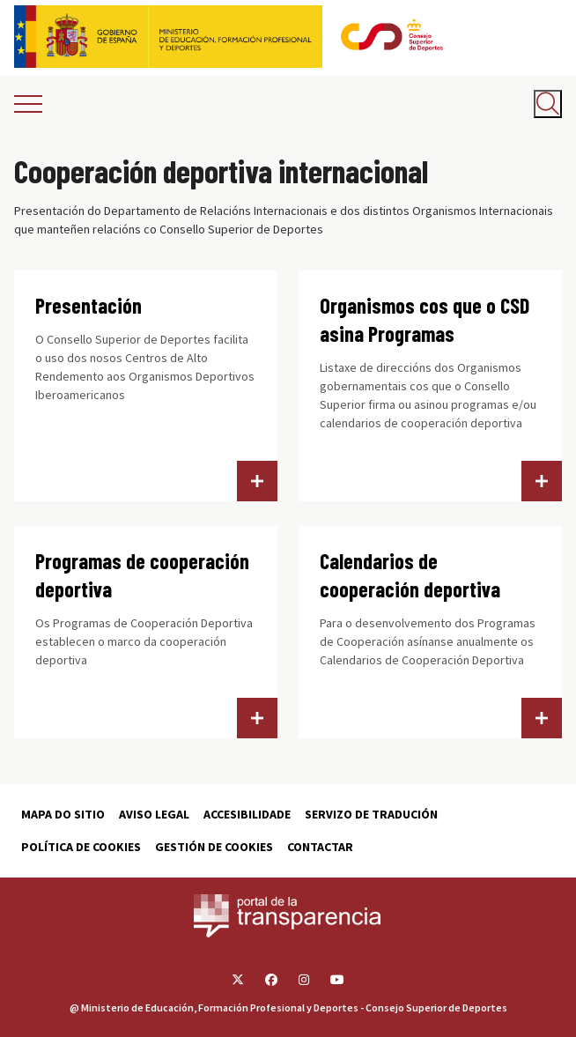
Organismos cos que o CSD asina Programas (424, 319)
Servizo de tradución (371, 814)
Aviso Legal (154, 814)
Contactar (320, 847)
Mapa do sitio (63, 814)
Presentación (88, 305)
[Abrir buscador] (548, 104)
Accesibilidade (247, 814)
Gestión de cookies (214, 847)
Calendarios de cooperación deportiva (410, 575)
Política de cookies (81, 847)
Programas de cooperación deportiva (142, 575)
